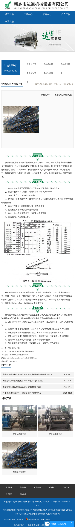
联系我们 (9, 21)
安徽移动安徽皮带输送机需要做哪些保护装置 (22, 387)
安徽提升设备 (65, 66)
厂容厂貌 (65, 14)
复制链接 (38, 502)
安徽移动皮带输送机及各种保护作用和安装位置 (23, 381)
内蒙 (37, 525)
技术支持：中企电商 (50, 502)
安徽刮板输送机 (19, 434)
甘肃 (33, 525)
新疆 (29, 525)
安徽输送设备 (31, 75)
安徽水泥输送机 (19, 472)
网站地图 (23, 494)
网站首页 (48, 84)
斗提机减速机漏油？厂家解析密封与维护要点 (22, 393)
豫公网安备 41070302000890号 (37, 519)
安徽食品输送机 (14, 348)
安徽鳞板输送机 (55, 434)
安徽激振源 (48, 73)
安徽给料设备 (48, 66)
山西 (42, 525)
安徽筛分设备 (31, 66)
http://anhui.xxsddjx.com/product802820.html (22, 358)
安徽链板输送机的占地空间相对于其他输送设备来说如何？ (27, 375)
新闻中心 (46, 14)
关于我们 (9, 14)
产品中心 (28, 14)
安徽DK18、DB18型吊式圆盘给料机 (21, 351)
